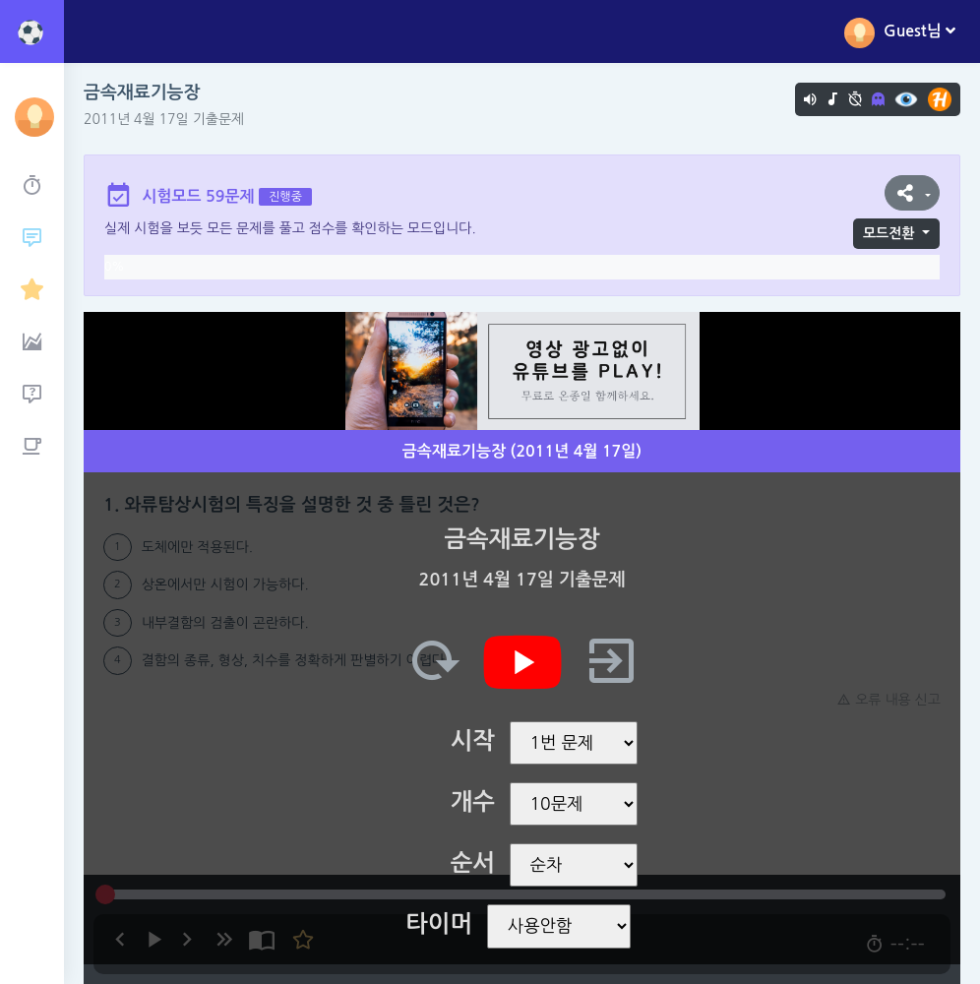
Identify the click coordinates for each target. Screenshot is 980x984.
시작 (473, 741)
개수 (473, 802)
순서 (473, 863)
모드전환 (889, 233)
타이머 (438, 924)
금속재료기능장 (142, 92)
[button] (912, 193)
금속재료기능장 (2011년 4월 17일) (522, 451)
